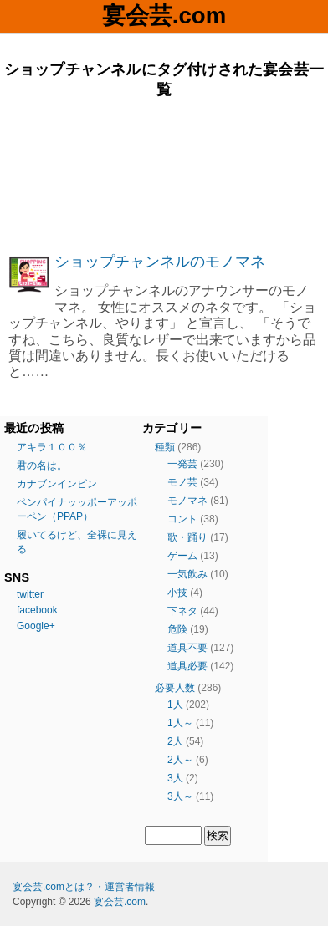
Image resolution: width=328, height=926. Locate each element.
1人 (175, 704)
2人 (175, 741)
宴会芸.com (164, 15)
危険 (177, 629)
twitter (30, 594)
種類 (165, 447)
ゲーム (182, 556)
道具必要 (187, 666)
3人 (175, 778)
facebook (37, 610)
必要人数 (175, 688)
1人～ (180, 723)
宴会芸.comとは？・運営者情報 (84, 887)
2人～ (180, 760)
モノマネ (187, 500)
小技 (177, 592)
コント (182, 519)
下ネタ (182, 611)
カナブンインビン (57, 484)
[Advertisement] (164, 175)
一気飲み (187, 574)
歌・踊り (187, 537)
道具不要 (187, 648)
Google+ (36, 626)
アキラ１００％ (52, 447)
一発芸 (182, 464)
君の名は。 (42, 465)
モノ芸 (182, 482)
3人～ (180, 796)
